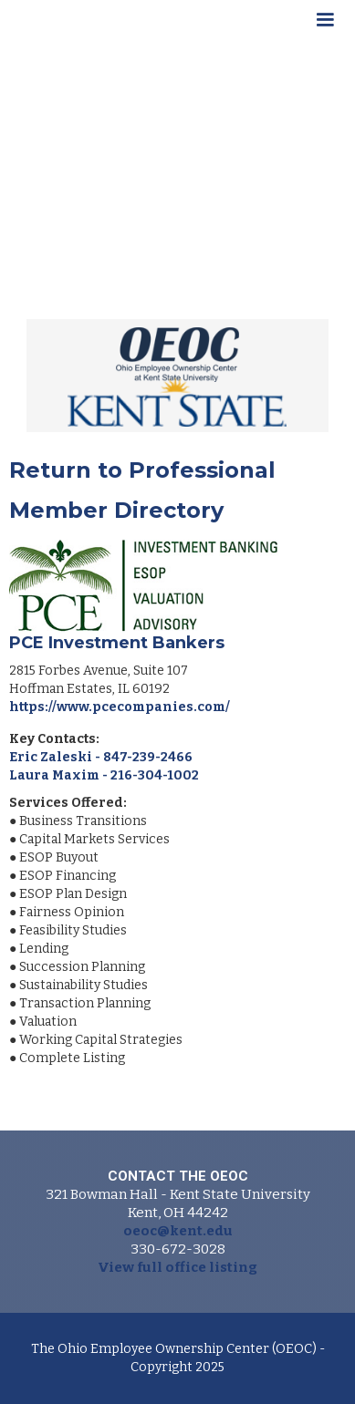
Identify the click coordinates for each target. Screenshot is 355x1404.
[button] (325, 23)
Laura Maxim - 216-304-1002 (104, 775)
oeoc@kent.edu (178, 1231)
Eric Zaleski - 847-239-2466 (101, 757)
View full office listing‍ (177, 1267)
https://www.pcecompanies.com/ (119, 707)
